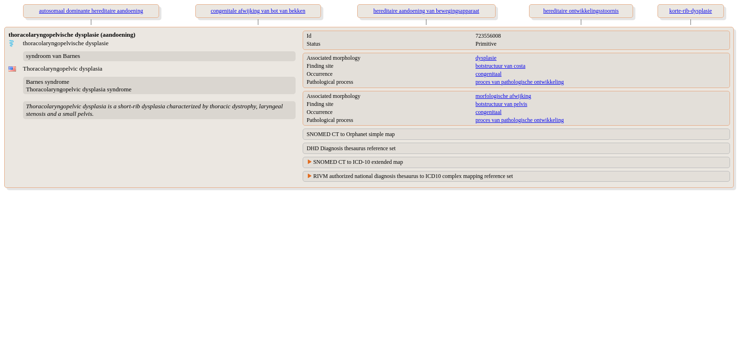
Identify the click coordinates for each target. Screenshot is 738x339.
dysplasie (486, 58)
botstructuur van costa (500, 66)
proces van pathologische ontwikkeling (519, 82)
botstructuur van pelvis (501, 104)
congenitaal (488, 74)
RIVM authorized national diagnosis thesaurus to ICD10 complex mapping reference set (413, 176)
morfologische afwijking (503, 96)
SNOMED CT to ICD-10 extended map (358, 162)
